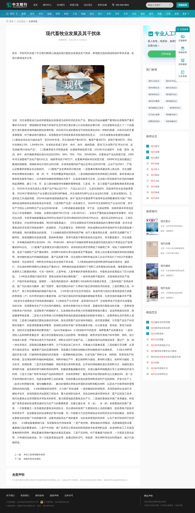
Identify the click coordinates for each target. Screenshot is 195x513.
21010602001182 (62, 502)
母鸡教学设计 (171, 114)
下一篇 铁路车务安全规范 (27, 459)
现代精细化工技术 (156, 108)
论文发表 (182, 73)
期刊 (12, 14)
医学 (32, 14)
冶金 (155, 181)
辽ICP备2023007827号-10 (27, 502)
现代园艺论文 (171, 94)
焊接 (155, 186)
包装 (155, 163)
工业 (75, 14)
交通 (168, 14)
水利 (109, 14)
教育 (24, 14)
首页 (35, 5)
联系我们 (25, 495)
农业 (92, 14)
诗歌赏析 (157, 333)
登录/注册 (102, 5)
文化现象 (157, 339)
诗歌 (155, 362)
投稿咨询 (182, 5)
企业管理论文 (159, 374)
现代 (36, 135)
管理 (58, 14)
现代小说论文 (154, 81)
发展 (70, 135)
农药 (155, 198)
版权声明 (54, 495)
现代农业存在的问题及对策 (166, 357)
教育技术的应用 (160, 328)
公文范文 (21, 21)
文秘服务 (182, 38)
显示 (155, 146)
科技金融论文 (171, 121)
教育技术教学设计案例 (163, 351)
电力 (100, 14)
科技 (66, 14)
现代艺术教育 (154, 101)
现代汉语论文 (171, 88)
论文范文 (88, 5)
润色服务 (182, 61)
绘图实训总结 (154, 121)
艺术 (126, 14)
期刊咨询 (39, 495)
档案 (160, 14)
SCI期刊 (61, 5)
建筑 (143, 14)
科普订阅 (74, 5)
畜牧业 (42, 135)
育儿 (155, 169)
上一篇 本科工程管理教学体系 (29, 454)
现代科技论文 (154, 94)
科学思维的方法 (160, 345)
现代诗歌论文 (154, 88)
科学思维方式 (159, 368)
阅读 (155, 192)
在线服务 (182, 29)
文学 (117, 14)
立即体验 (166, 54)
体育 (177, 14)
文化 (134, 14)
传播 (155, 152)
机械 (83, 14)
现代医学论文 (175, 108)
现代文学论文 (171, 81)
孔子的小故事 (154, 114)
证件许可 (69, 495)
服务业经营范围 (160, 322)
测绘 (155, 158)
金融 (49, 14)
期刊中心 (47, 5)
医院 (155, 175)
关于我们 (10, 495)
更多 (185, 14)
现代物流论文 (171, 101)
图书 (151, 14)
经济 (41, 14)
